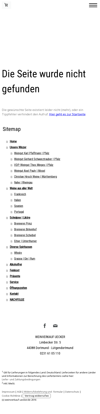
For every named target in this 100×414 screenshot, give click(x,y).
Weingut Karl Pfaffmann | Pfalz (31, 153)
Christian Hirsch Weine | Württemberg (35, 176)
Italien (17, 200)
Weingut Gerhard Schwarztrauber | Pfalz (37, 159)
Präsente (15, 276)
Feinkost (14, 270)
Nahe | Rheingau (23, 182)
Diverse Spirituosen (21, 247)
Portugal (19, 212)
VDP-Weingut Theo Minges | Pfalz (33, 165)
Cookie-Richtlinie (11, 395)
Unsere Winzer (18, 147)
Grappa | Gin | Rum (24, 258)
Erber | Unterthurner (25, 241)
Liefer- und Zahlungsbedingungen (21, 379)
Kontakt (14, 294)
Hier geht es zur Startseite (67, 114)
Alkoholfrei (16, 264)
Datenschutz (72, 391)
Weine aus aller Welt (21, 188)
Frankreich (20, 194)
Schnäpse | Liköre (20, 217)
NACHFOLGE (17, 299)
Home (13, 141)
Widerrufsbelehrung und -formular (43, 391)
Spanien (18, 206)
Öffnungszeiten (18, 288)
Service (14, 282)
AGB (19, 391)
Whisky (18, 253)
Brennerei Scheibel (25, 235)
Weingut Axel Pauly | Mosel (29, 170)
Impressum (8, 391)
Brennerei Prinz (23, 223)
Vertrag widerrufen (37, 395)
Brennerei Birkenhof (25, 229)
